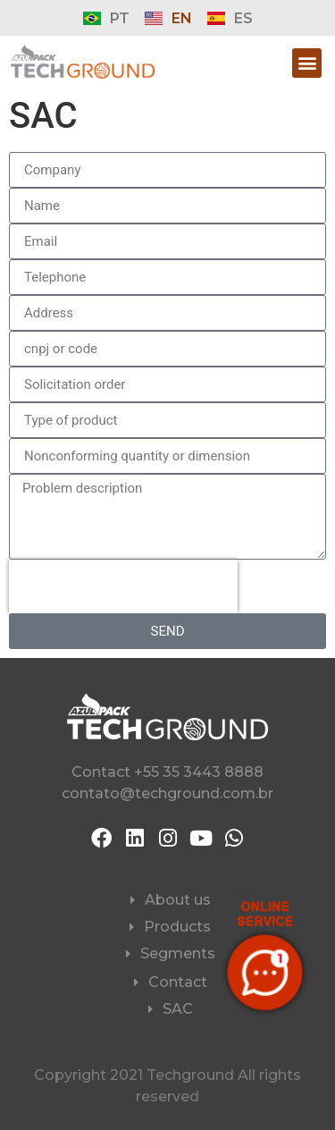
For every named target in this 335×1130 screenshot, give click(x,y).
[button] (307, 63)
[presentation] (123, 586)
